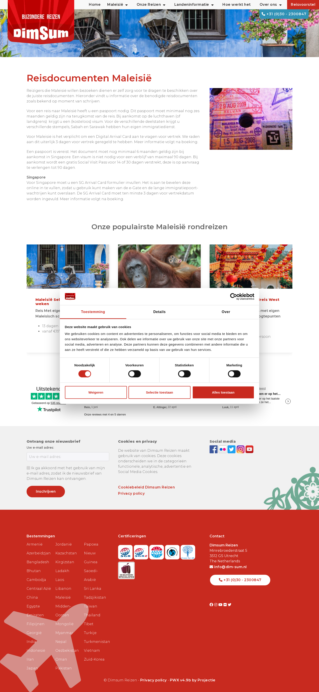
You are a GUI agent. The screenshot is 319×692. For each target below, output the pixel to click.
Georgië (34, 633)
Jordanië (63, 544)
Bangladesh (38, 562)
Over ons (271, 4)
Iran (30, 659)
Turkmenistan (96, 642)
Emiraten (35, 615)
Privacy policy (131, 493)
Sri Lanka (92, 588)
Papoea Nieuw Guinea (91, 553)
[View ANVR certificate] (157, 551)
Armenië (35, 544)
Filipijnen (36, 624)
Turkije (90, 633)
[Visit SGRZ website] (142, 551)
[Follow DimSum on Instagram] (241, 449)
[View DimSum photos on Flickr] (223, 449)
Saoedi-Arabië (91, 575)
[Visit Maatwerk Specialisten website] (126, 569)
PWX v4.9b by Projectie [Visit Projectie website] (193, 680)
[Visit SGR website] (126, 551)
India (31, 642)
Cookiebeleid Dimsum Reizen (146, 487)
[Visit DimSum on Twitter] (229, 605)
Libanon (63, 588)
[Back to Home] (41, 22)
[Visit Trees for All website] (188, 551)
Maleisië (63, 597)
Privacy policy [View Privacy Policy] (153, 680)
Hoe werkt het (236, 4)
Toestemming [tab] (93, 312)
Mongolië (64, 624)
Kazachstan (66, 553)
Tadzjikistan (95, 597)
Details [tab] (159, 312)
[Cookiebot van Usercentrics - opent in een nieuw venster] (235, 296)
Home (95, 4)
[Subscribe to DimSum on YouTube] (249, 449)
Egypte (33, 606)
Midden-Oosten (63, 610)
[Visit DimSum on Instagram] (216, 605)
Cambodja (36, 580)
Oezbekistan (67, 650)
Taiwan (90, 606)
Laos (59, 580)
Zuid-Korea (94, 659)
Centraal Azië (39, 588)
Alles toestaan (223, 392)
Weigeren (95, 392)
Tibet (88, 624)
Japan (32, 668)
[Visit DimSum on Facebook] (214, 449)
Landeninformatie (194, 4)
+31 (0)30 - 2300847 (284, 14)
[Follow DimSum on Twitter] (232, 449)
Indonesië (36, 650)
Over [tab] (226, 312)
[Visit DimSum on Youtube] (221, 605)
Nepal (60, 642)
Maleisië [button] (117, 4)
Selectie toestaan (159, 392)
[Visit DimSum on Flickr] (226, 605)
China (32, 597)
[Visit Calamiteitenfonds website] (173, 551)
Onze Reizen (151, 4)
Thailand (92, 615)
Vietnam (92, 650)
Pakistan (63, 668)
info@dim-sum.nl (228, 567)
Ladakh (62, 571)
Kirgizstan (64, 562)
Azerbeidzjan (39, 553)
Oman (61, 659)
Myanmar (64, 633)
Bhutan (34, 571)
